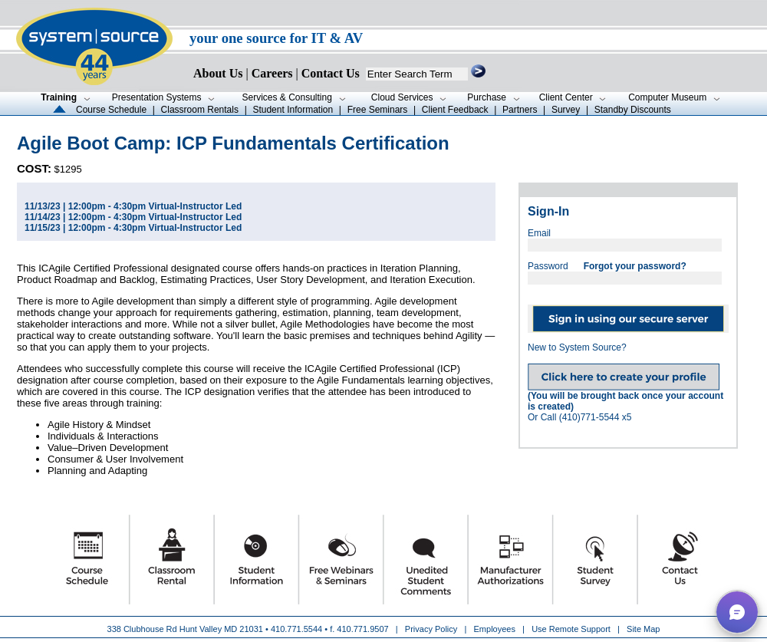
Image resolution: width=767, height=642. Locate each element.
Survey (565, 109)
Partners (519, 109)
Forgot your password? (635, 266)
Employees (494, 629)
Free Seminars (377, 109)
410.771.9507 (362, 629)
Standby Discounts (632, 109)
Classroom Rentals (200, 109)
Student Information (292, 109)
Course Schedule (111, 109)
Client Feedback (455, 109)
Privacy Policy (432, 629)
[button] (737, 612)
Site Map (643, 629)
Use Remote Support (571, 629)
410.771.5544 (296, 629)
